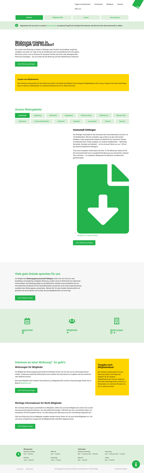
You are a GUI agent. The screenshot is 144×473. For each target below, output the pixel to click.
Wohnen (29, 17)
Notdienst (109, 4)
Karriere (120, 4)
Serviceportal (115, 17)
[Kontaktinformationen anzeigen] (136, 464)
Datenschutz (29, 469)
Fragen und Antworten (82, 4)
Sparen (86, 17)
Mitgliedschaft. (26, 383)
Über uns (78, 9)
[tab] (22, 115)
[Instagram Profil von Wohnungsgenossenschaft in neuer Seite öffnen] (137, 8)
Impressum (20, 469)
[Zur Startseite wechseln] (17, 8)
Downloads (98, 4)
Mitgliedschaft (58, 17)
